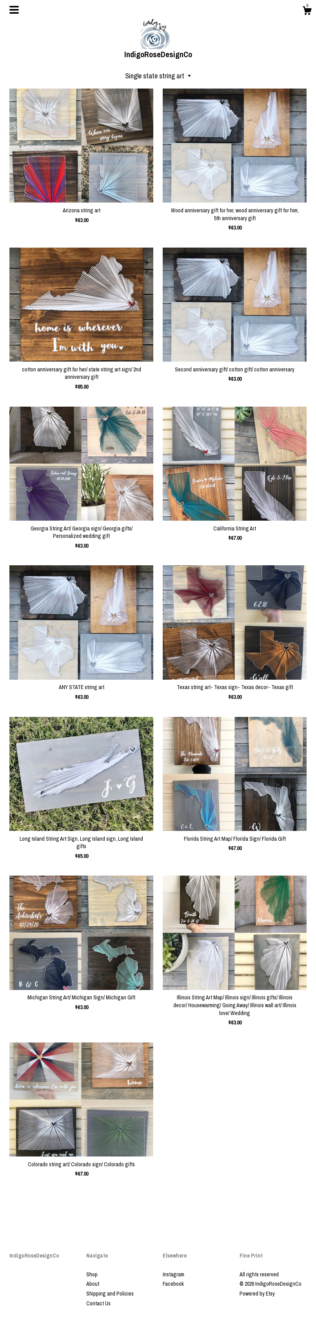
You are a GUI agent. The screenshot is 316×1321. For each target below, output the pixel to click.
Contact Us (98, 1303)
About (92, 1283)
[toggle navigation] (14, 10)
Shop (92, 1274)
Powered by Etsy (257, 1293)
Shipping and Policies (110, 1293)
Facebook (173, 1283)
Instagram (173, 1274)
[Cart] (307, 12)
